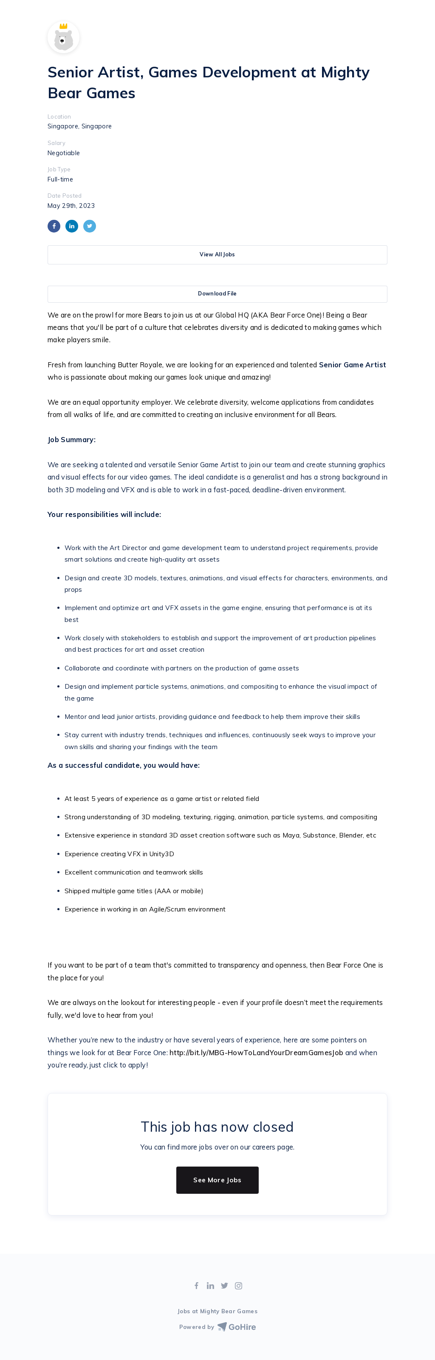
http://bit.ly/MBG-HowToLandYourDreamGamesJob (255, 1052)
